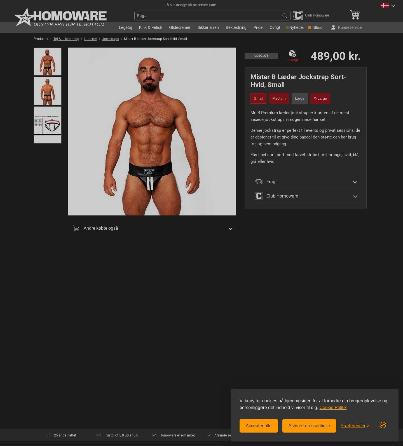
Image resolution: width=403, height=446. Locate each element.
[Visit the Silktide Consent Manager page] (383, 425)
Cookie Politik (332, 407)
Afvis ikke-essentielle (309, 425)
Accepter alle (259, 425)
